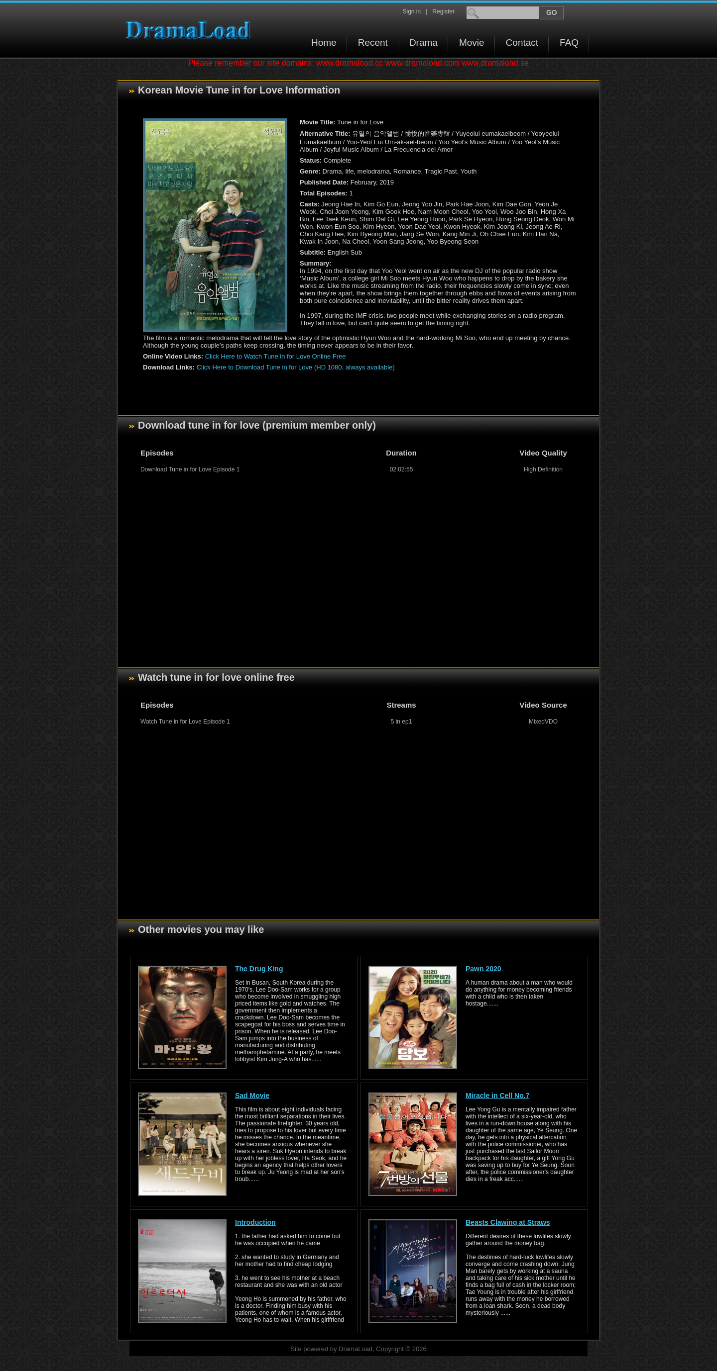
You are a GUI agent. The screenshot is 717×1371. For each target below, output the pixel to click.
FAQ (569, 42)
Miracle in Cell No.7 (497, 1095)
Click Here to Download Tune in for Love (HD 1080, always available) (296, 367)
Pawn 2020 (483, 969)
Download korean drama (190, 30)
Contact (522, 42)
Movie (471, 42)
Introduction (255, 1222)
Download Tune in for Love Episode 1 (189, 469)
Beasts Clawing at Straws (508, 1222)
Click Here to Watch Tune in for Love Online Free (275, 356)
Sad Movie (252, 1095)
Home (324, 42)
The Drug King (259, 969)
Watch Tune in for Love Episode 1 (185, 721)
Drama (423, 42)
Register (443, 11)
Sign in (411, 11)
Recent (373, 42)
